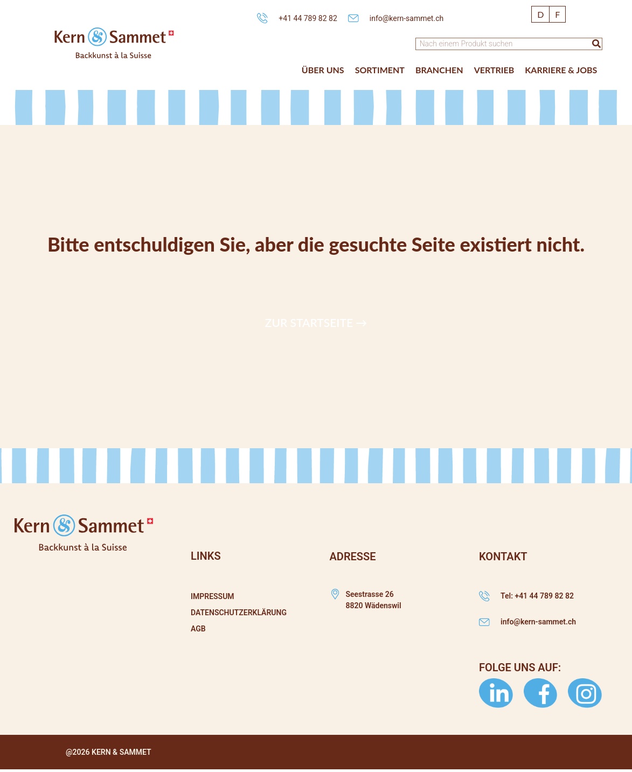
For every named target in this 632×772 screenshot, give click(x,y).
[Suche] (596, 44)
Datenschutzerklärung (239, 612)
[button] (323, 70)
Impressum (212, 596)
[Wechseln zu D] (540, 14)
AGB (198, 628)
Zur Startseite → (316, 322)
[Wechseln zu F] (557, 14)
